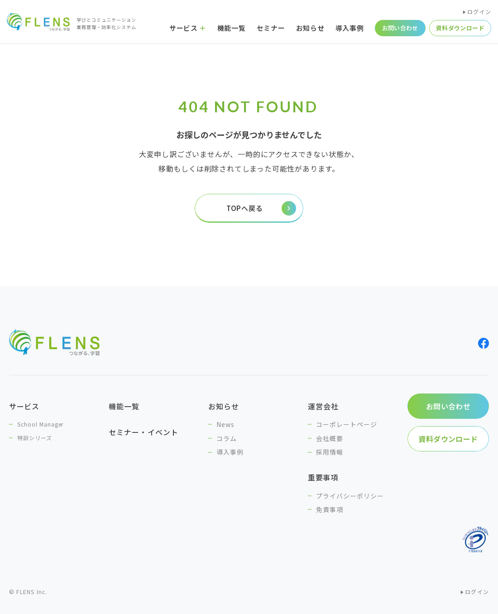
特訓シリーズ (34, 437)
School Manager (40, 424)
